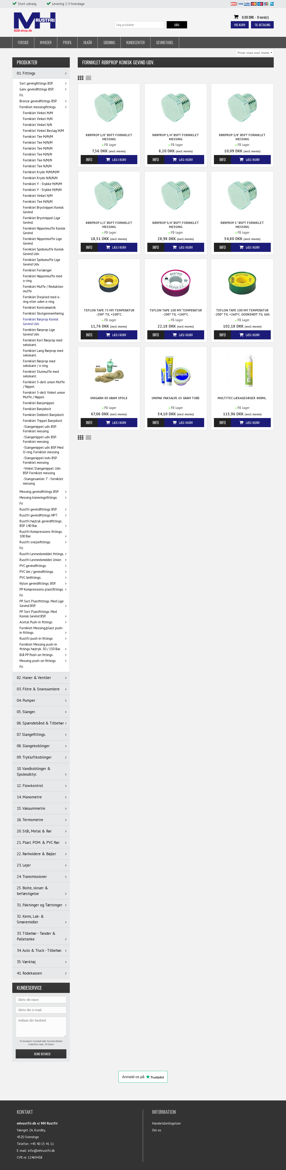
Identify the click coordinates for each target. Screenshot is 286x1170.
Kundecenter (135, 42)
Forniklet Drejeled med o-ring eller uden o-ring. (41, 299)
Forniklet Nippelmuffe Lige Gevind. (42, 241)
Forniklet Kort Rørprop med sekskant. (42, 342)
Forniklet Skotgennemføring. (43, 313)
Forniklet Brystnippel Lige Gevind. (41, 220)
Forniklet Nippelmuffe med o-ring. (42, 278)
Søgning (109, 42)
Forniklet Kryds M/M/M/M (41, 172)
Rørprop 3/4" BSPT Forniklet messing (175, 225)
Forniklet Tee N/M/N (37, 160)
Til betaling (262, 24)
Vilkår (87, 42)
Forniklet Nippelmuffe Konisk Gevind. (44, 230)
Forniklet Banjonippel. (39, 403)
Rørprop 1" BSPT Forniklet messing (242, 225)
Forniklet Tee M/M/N (38, 148)
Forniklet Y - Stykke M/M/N (42, 190)
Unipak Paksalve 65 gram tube (176, 398)
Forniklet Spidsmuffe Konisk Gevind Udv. (43, 251)
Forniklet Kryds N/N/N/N (40, 178)
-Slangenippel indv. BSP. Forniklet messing (40, 460)
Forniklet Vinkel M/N (38, 119)
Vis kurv (239, 24)
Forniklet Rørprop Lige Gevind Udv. (39, 332)
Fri (21, 503)
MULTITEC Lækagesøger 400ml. (242, 398)
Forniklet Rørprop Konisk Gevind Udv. (40, 321)
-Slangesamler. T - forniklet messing (43, 481)
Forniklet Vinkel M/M (38, 113)
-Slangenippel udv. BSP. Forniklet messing (39, 428)
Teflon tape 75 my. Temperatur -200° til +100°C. (109, 312)
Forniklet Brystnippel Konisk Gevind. (43, 209)
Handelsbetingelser (166, 1123)
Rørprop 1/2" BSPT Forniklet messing (109, 225)
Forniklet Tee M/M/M (38, 136)
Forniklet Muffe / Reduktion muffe (43, 288)
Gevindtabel (164, 42)
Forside (23, 42)
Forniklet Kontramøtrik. (39, 307)
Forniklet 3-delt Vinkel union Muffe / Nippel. (44, 394)
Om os (156, 1130)
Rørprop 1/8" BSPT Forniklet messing (109, 137)
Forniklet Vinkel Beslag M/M (43, 130)
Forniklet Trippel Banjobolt (42, 420)
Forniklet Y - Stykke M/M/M (42, 184)
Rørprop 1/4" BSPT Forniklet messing (175, 137)
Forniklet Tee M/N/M (38, 142)
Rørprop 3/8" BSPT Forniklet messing (242, 137)
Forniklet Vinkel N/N (37, 125)
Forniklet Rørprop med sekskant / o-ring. (39, 363)
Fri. (22, 95)
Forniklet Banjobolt (37, 409)
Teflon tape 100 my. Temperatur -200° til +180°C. (175, 312)
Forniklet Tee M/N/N (37, 154)
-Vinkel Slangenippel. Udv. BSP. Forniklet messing (42, 470)
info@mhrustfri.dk (41, 1150)
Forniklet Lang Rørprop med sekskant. (43, 352)
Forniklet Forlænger (37, 270)
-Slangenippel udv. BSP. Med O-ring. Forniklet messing (43, 449)
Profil (67, 42)
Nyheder (46, 42)
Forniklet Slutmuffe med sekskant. (41, 373)
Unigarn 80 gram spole (109, 398)
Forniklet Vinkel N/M (38, 195)
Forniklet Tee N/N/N (37, 166)
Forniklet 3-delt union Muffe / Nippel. (44, 384)
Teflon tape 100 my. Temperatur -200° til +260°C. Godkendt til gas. (242, 312)
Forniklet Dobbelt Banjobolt (43, 415)
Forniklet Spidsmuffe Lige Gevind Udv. (41, 262)
